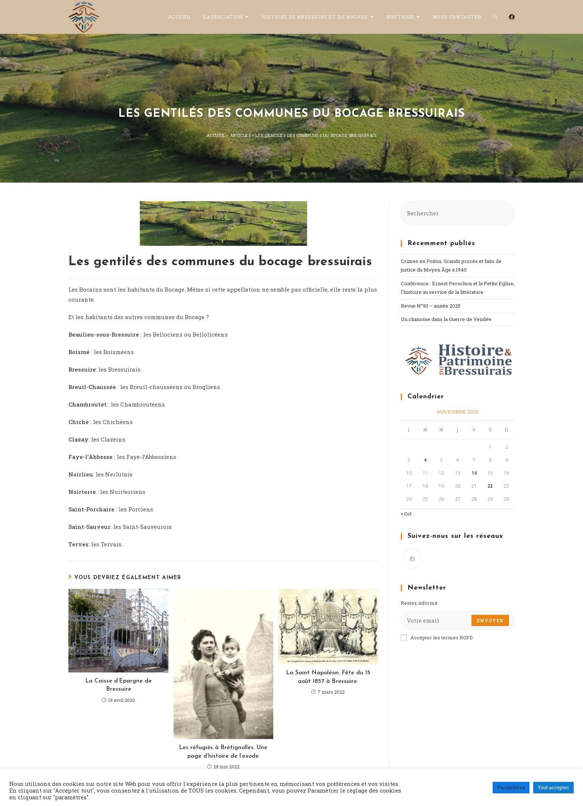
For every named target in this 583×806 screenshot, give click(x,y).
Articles (240, 135)
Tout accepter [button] (553, 787)
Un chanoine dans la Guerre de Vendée (446, 319)
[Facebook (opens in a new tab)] (512, 17)
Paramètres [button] (511, 787)
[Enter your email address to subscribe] (458, 620)
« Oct (406, 513)
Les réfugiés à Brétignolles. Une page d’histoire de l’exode (223, 752)
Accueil (216, 135)
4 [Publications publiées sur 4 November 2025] (425, 460)
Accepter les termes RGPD (437, 637)
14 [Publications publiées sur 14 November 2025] (474, 473)
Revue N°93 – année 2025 (430, 305)
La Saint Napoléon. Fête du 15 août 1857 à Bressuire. (328, 677)
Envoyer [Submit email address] (490, 620)
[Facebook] (412, 558)
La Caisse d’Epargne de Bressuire (118, 685)
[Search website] (495, 16)
